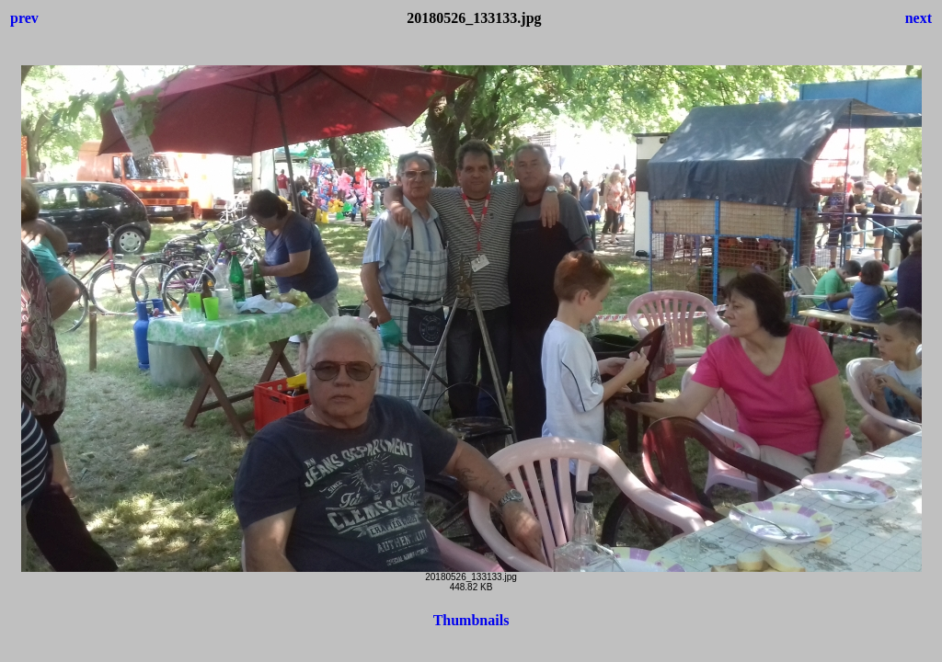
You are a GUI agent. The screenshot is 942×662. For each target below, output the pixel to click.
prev (24, 18)
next (918, 18)
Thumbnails (471, 620)
